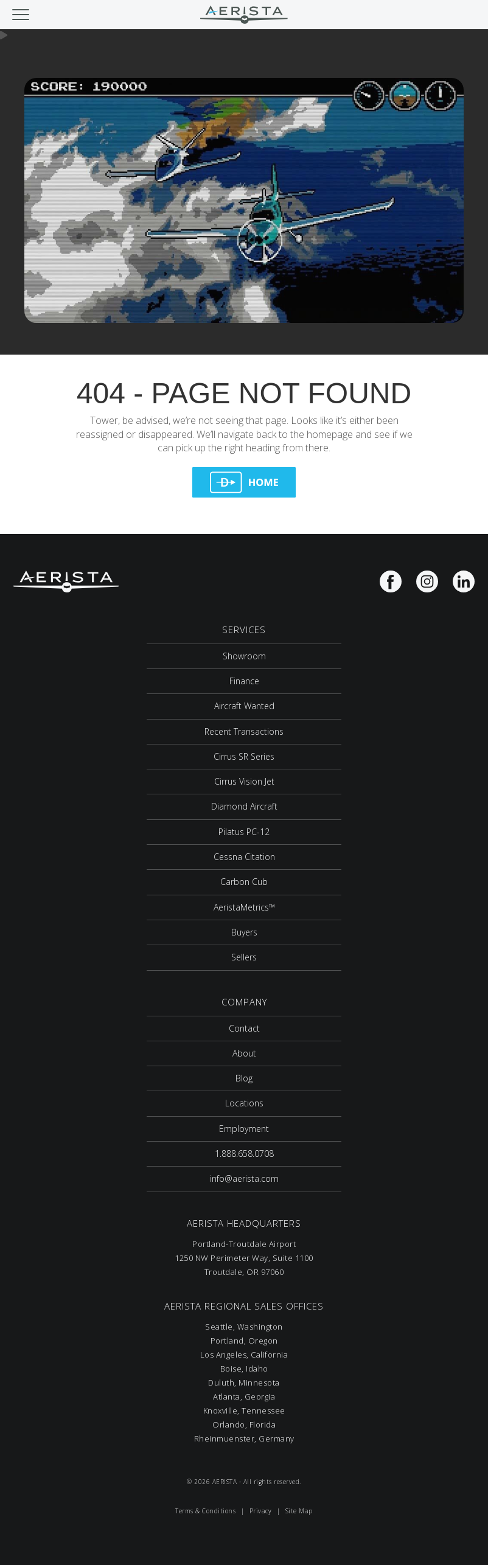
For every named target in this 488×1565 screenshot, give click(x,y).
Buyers (244, 932)
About (244, 1053)
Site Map (299, 1511)
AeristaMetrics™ (244, 907)
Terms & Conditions (205, 1511)
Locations (244, 1103)
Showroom (244, 656)
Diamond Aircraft (244, 806)
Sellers (244, 957)
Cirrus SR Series (244, 756)
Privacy (260, 1511)
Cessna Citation (244, 856)
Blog (244, 1078)
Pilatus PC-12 (244, 832)
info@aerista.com (244, 1178)
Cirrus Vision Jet (244, 781)
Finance (244, 681)
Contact (244, 1028)
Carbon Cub (244, 881)
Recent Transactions (244, 731)
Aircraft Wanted (244, 706)
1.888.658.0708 (244, 1153)
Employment (244, 1128)
